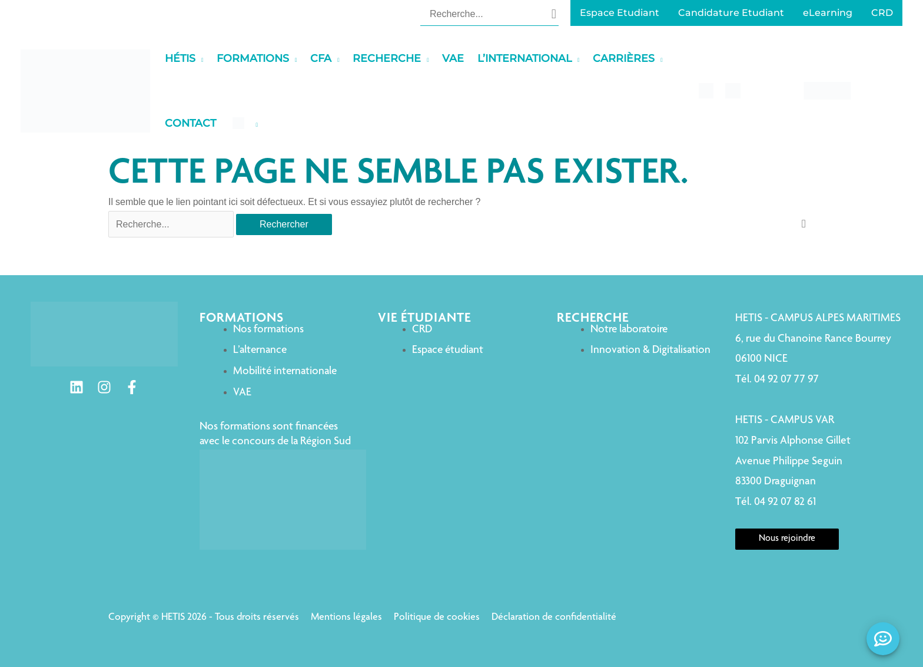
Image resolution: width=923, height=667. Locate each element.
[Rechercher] (554, 13)
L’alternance (260, 350)
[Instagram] (104, 387)
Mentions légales (346, 617)
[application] (199, 58)
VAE (242, 392)
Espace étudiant (447, 350)
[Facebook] (132, 387)
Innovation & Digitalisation (650, 350)
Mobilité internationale (285, 371)
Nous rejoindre (787, 539)
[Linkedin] (76, 387)
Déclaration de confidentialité (554, 617)
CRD (422, 329)
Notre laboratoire (629, 329)
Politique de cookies (437, 617)
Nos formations (268, 329)
